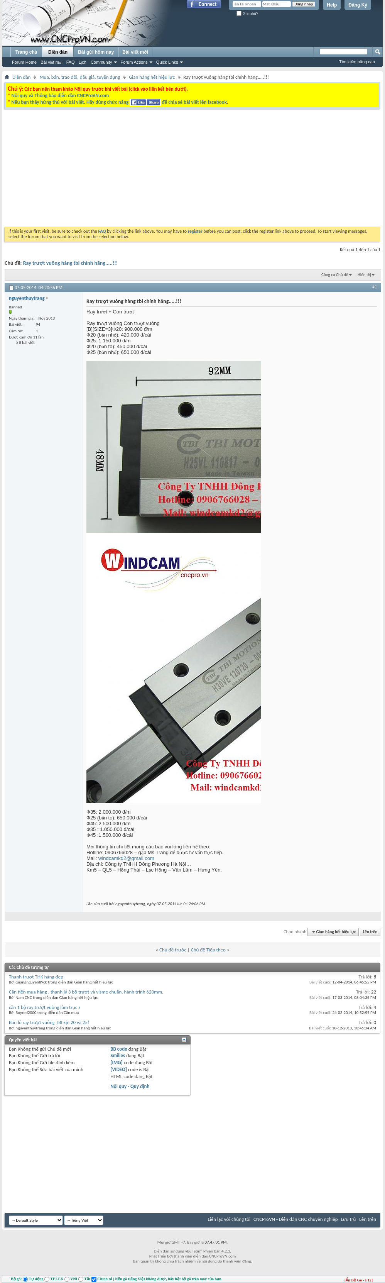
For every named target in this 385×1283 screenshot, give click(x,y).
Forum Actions (134, 62)
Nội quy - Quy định (129, 1086)
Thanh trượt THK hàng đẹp (36, 977)
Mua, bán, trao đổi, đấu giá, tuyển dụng (79, 77)
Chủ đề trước (172, 950)
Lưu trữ (348, 1219)
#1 (374, 286)
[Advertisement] (116, 211)
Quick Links (167, 62)
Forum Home (24, 62)
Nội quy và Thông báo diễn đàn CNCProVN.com (60, 95)
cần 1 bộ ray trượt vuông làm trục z (44, 1007)
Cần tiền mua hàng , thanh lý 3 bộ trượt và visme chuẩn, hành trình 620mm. (86, 992)
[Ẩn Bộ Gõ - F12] (358, 1280)
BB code (118, 1049)
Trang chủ (26, 52)
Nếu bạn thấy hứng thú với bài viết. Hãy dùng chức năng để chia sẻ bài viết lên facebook (118, 102)
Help (332, 5)
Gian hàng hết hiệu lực (152, 77)
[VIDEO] (118, 1069)
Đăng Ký (357, 5)
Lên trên (370, 931)
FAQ (70, 62)
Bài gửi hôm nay (96, 52)
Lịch (82, 62)
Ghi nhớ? (247, 14)
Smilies (117, 1055)
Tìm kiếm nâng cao (357, 61)
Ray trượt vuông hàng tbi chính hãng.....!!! (70, 263)
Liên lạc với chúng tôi (229, 1219)
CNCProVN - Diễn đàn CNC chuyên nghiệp (295, 1219)
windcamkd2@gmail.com (126, 858)
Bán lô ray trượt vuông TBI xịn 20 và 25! (49, 1022)
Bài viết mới (51, 62)
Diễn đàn (58, 52)
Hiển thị (364, 274)
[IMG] (116, 1062)
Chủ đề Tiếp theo (208, 950)
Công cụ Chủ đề (334, 274)
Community (101, 62)
